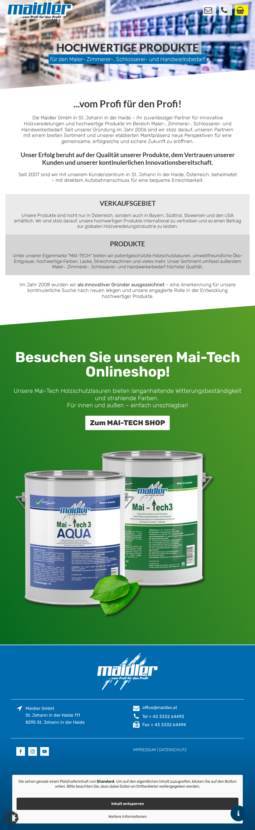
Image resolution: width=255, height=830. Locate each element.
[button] (12, 818)
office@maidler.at (159, 707)
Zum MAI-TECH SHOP (127, 423)
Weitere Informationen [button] (127, 816)
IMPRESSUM (144, 749)
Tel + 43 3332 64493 (163, 716)
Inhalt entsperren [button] (127, 803)
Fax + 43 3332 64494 (164, 724)
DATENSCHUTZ (173, 749)
